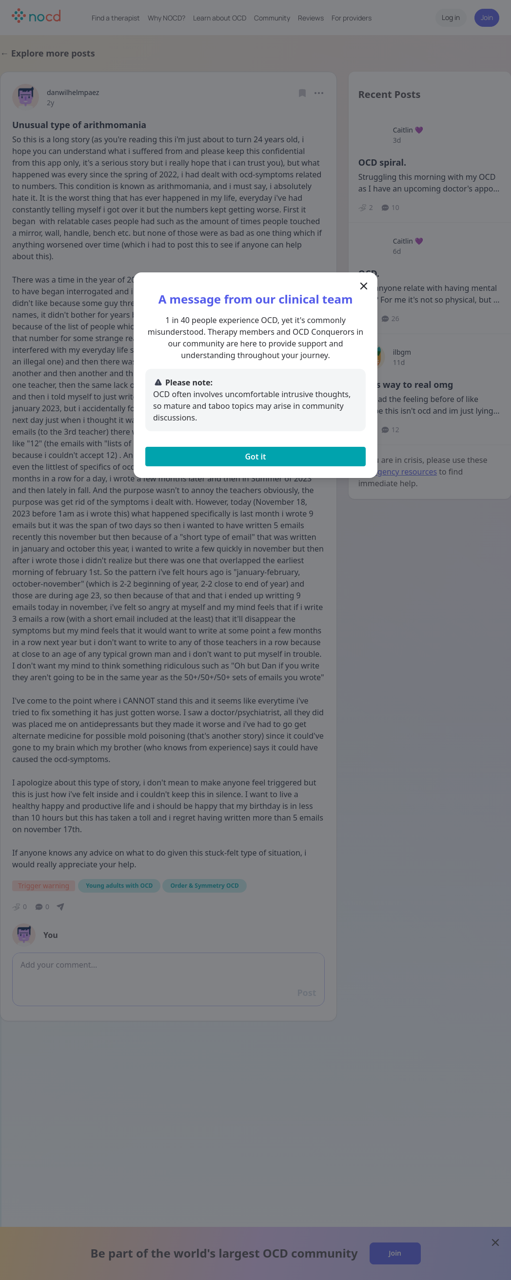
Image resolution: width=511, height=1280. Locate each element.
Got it (255, 456)
